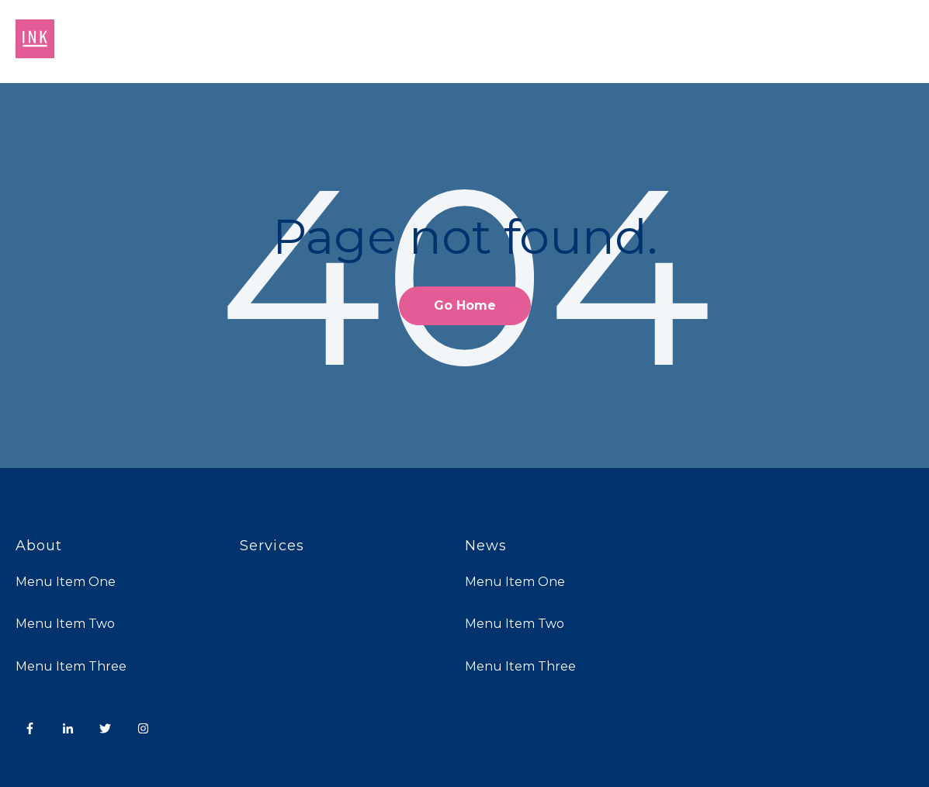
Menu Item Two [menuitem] (65, 623)
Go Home (465, 305)
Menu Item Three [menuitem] (71, 666)
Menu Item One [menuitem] (66, 581)
